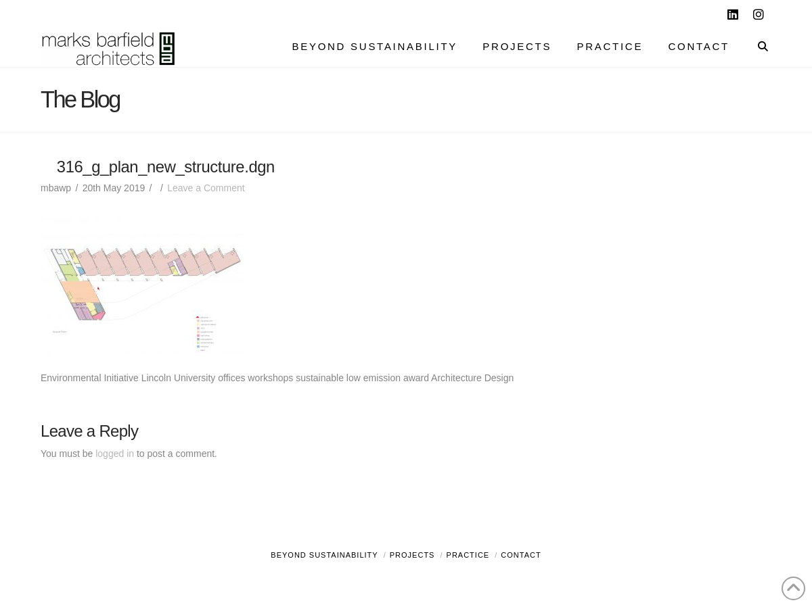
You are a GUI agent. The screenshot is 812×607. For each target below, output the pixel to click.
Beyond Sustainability (324, 555)
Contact (521, 555)
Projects (412, 555)
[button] (799, 13)
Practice (468, 555)
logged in (114, 453)
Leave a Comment (205, 188)
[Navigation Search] (756, 48)
